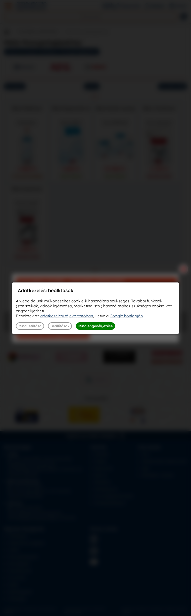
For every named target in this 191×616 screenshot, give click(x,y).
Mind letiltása (30, 326)
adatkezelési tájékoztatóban (66, 315)
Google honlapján (126, 315)
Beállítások (59, 326)
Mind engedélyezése (95, 326)
